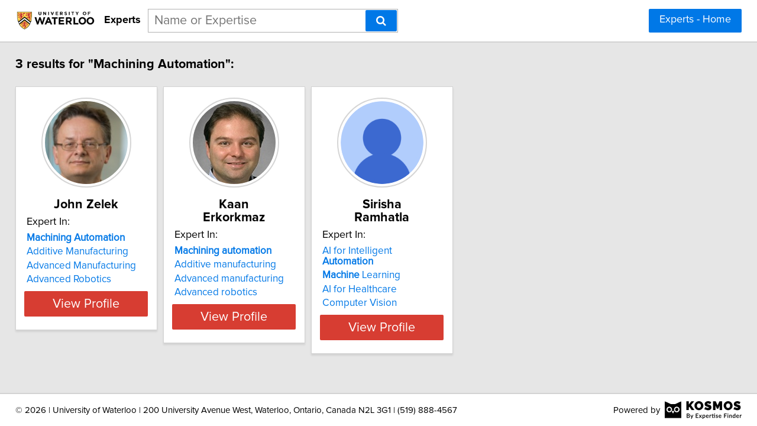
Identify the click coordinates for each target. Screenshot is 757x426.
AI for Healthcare (427, 265)
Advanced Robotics (77, 279)
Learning (429, 251)
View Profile (109, 303)
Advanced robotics (253, 279)
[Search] (381, 20)
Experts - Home (695, 19)
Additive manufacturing (263, 251)
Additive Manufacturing (86, 251)
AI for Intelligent (451, 238)
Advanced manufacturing (267, 265)
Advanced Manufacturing (89, 265)
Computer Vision (427, 279)
